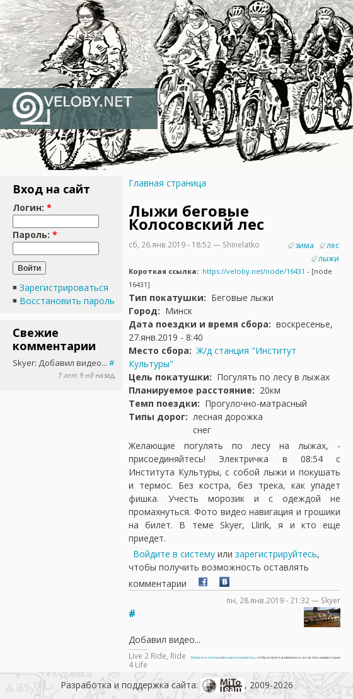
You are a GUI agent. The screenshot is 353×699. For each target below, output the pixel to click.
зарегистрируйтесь (276, 554)
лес (333, 245)
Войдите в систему (174, 554)
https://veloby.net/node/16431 (253, 271)
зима (304, 245)
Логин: (32, 207)
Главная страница (167, 183)
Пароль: (35, 235)
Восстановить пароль (67, 301)
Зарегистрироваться (64, 287)
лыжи (328, 258)
